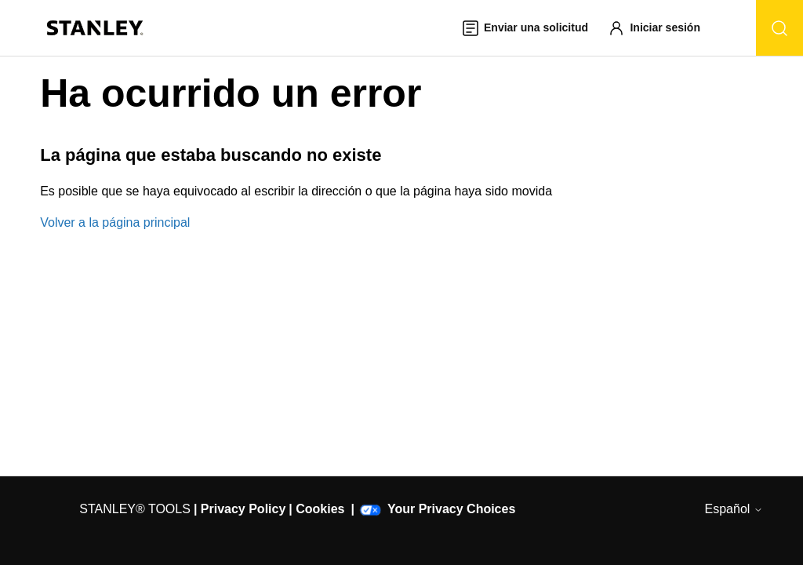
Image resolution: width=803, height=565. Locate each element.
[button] (661, 28)
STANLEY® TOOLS (135, 509)
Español (734, 509)
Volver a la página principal (115, 222)
